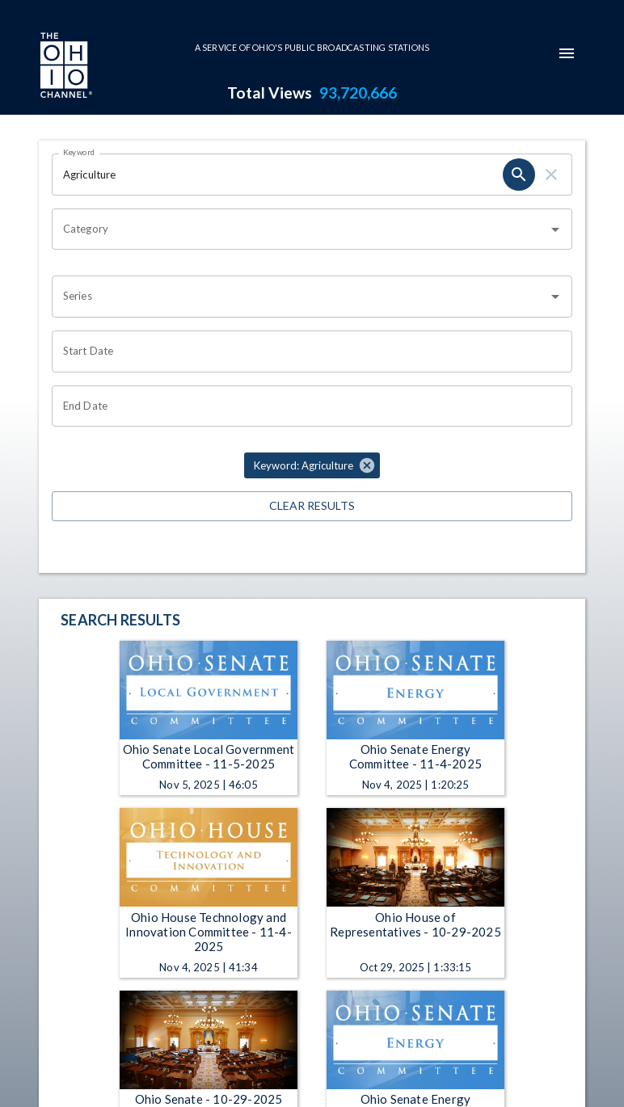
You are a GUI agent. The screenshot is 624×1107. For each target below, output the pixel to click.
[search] (519, 174)
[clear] (551, 174)
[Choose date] (306, 351)
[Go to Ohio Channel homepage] (65, 67)
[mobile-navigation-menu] (566, 53)
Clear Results (312, 506)
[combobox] (300, 229)
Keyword (79, 152)
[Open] (555, 229)
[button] (312, 465)
